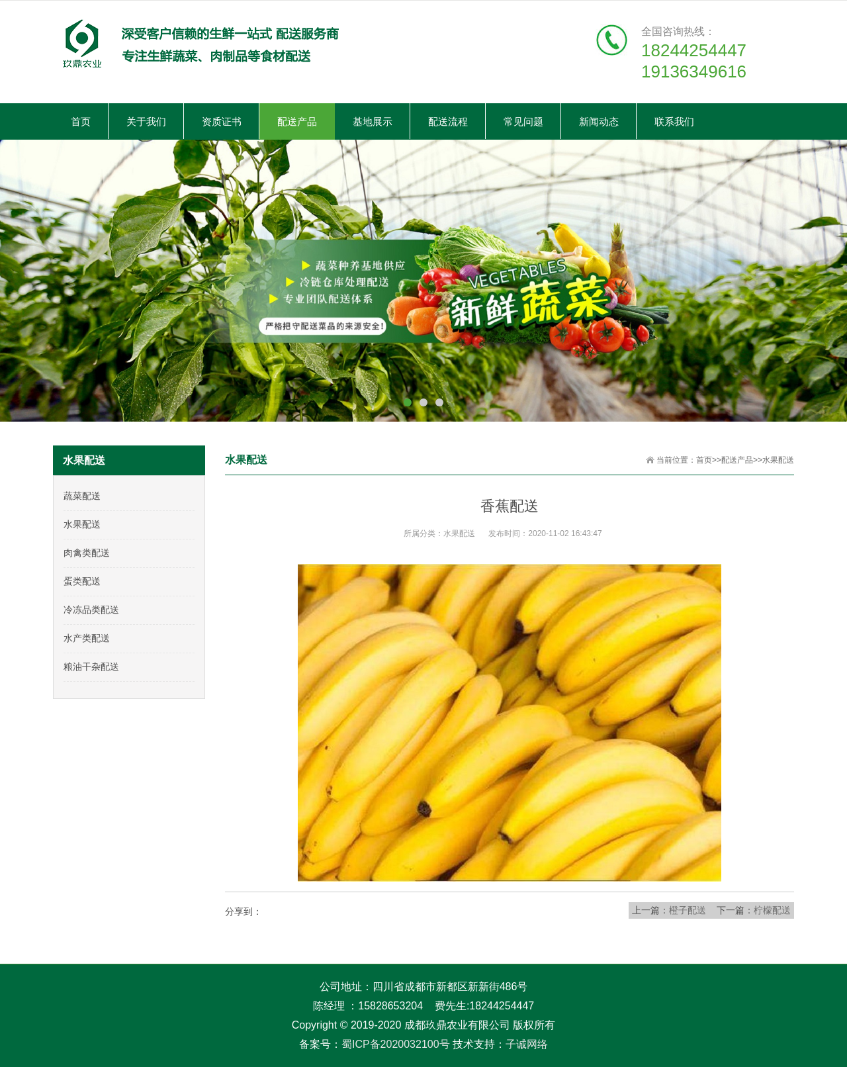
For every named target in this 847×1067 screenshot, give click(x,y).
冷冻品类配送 (91, 609)
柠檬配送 (772, 910)
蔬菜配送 (82, 495)
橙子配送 (687, 910)
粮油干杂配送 (91, 666)
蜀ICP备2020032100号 (395, 1044)
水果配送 (778, 460)
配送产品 (737, 460)
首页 (704, 460)
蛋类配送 (82, 581)
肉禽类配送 (87, 552)
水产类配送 (87, 638)
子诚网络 (527, 1044)
